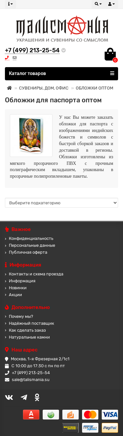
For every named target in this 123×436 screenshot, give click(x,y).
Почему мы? (19, 316)
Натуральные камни (27, 337)
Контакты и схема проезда (34, 273)
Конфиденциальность (29, 238)
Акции (13, 294)
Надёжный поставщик (29, 323)
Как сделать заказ (25, 330)
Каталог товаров (61, 73)
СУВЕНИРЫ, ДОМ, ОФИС (44, 88)
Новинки (16, 287)
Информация (20, 280)
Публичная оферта (26, 252)
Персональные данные (30, 245)
